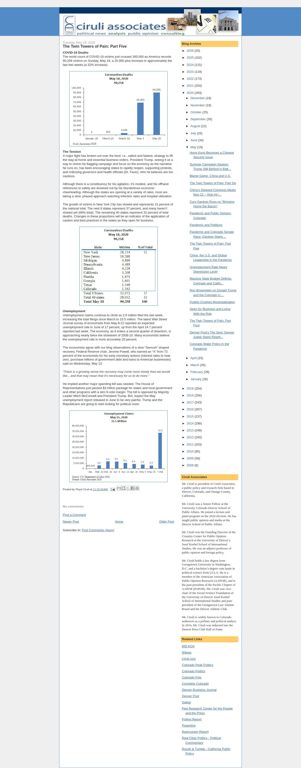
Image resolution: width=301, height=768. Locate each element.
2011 (191, 444)
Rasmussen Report (195, 732)
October (197, 112)
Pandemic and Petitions (206, 225)
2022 (191, 78)
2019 (191, 388)
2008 (191, 465)
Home (119, 521)
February (197, 372)
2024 (191, 65)
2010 (191, 451)
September (199, 119)
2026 (191, 50)
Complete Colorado (195, 683)
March (195, 365)
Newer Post (71, 521)
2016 (191, 409)
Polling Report (192, 719)
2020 (191, 93)
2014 (191, 423)
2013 (191, 430)
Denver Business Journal (199, 690)
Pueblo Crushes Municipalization (212, 302)
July (194, 133)
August (196, 126)
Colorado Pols (192, 677)
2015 (191, 416)
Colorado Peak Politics (197, 665)
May (194, 147)
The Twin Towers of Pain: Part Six (213, 183)
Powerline (189, 725)
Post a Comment (74, 515)
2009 (191, 458)
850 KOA (188, 646)
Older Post (166, 521)
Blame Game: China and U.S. (210, 176)
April (194, 358)
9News (186, 652)
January (197, 379)
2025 (191, 57)
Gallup (186, 702)
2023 (191, 71)
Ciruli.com (189, 659)
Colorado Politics (193, 671)
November (198, 105)
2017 (191, 402)
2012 (191, 437)
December (198, 98)
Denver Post (190, 696)
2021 (191, 85)
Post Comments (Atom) (98, 530)
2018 (191, 395)
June (194, 140)
